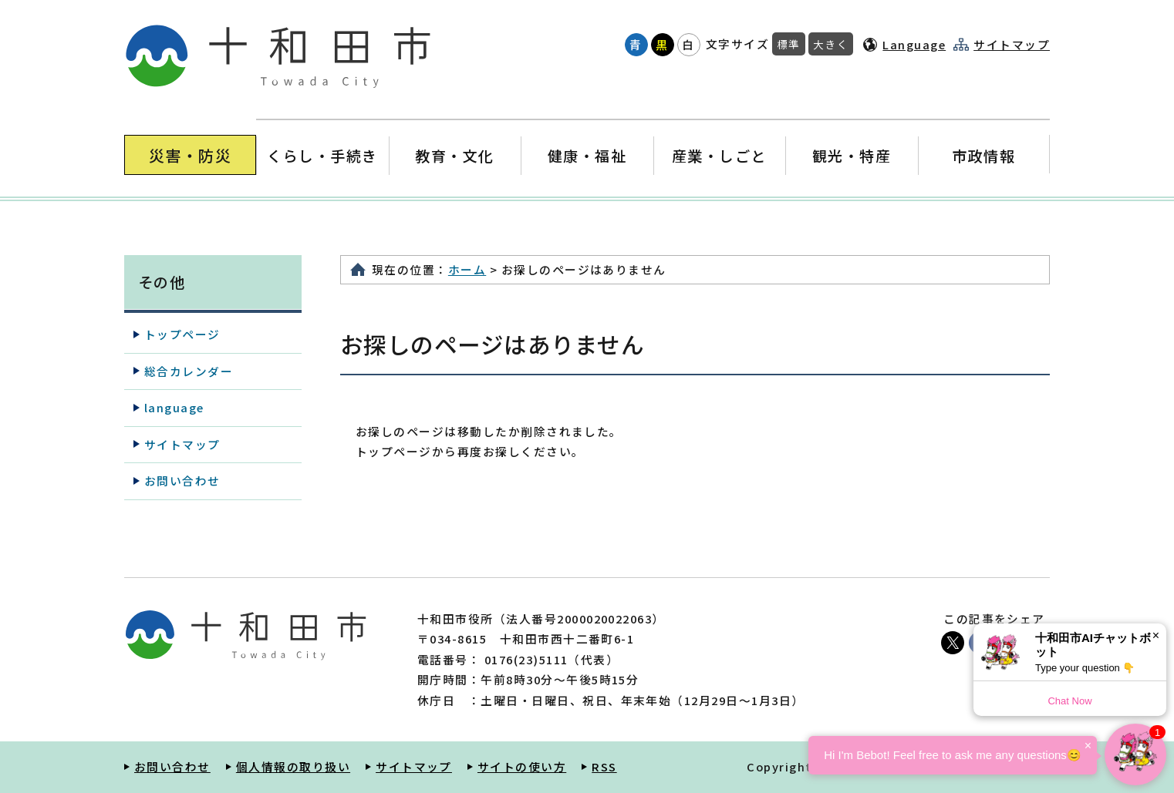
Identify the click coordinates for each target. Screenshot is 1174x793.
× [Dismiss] (1155, 635)
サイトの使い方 (521, 766)
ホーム (467, 269)
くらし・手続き (322, 155)
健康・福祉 (586, 155)
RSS (604, 766)
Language (914, 44)
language (174, 407)
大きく (830, 44)
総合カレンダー (188, 371)
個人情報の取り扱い (293, 766)
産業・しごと (719, 155)
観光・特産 (851, 155)
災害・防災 (190, 155)
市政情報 (983, 155)
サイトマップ (1011, 44)
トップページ (182, 334)
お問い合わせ (182, 480)
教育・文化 (454, 155)
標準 (789, 44)
